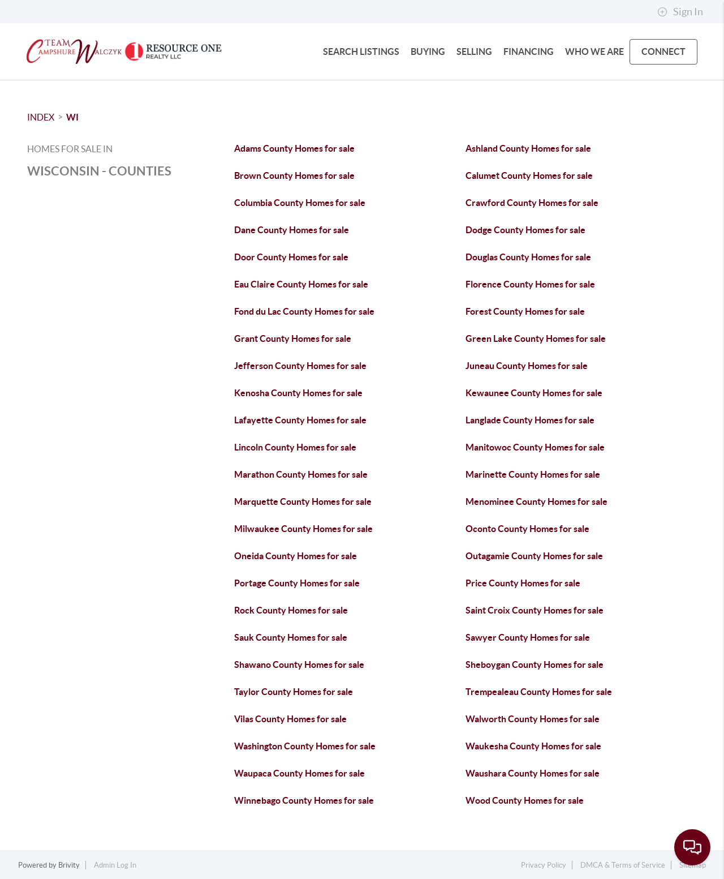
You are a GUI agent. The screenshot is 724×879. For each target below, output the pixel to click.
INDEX (40, 117)
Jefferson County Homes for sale (300, 365)
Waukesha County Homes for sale (533, 746)
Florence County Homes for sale (530, 284)
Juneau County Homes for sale (527, 365)
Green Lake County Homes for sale (536, 338)
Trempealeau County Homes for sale (539, 691)
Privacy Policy (543, 865)
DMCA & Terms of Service (622, 865)
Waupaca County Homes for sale (299, 773)
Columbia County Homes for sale (299, 202)
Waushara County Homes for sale (533, 773)
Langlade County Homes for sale (530, 420)
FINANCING (528, 51)
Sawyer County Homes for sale (528, 637)
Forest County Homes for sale (525, 311)
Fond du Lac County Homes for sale (304, 311)
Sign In (680, 12)
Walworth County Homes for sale (533, 718)
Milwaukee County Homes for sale (303, 528)
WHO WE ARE (594, 51)
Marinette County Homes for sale (533, 474)
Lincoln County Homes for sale (295, 447)
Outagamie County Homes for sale (534, 555)
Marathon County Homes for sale (301, 474)
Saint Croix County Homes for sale (535, 610)
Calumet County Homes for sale (529, 175)
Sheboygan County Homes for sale (535, 664)
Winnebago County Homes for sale (304, 800)
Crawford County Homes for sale (532, 202)
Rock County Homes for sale (291, 610)
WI (72, 117)
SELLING (474, 51)
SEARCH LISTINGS (361, 51)
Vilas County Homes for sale (290, 718)
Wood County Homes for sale (525, 800)
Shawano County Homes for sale (299, 664)
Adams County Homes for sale (294, 148)
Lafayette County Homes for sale (300, 420)
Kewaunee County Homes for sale (534, 392)
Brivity (69, 865)
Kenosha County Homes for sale (298, 392)
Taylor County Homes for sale (293, 691)
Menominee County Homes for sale (536, 501)
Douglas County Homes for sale (528, 256)
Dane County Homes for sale (291, 229)
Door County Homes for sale (291, 256)
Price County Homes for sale (523, 583)
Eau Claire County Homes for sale (301, 284)
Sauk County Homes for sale (290, 637)
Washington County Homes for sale (305, 746)
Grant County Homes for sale (292, 338)
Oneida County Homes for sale (295, 555)
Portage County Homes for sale (297, 583)
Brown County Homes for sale (294, 175)
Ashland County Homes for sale (528, 148)
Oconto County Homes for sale (527, 528)
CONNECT (663, 51)
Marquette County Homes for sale (303, 501)
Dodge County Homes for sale (525, 229)
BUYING (428, 51)
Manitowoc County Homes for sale (535, 447)
